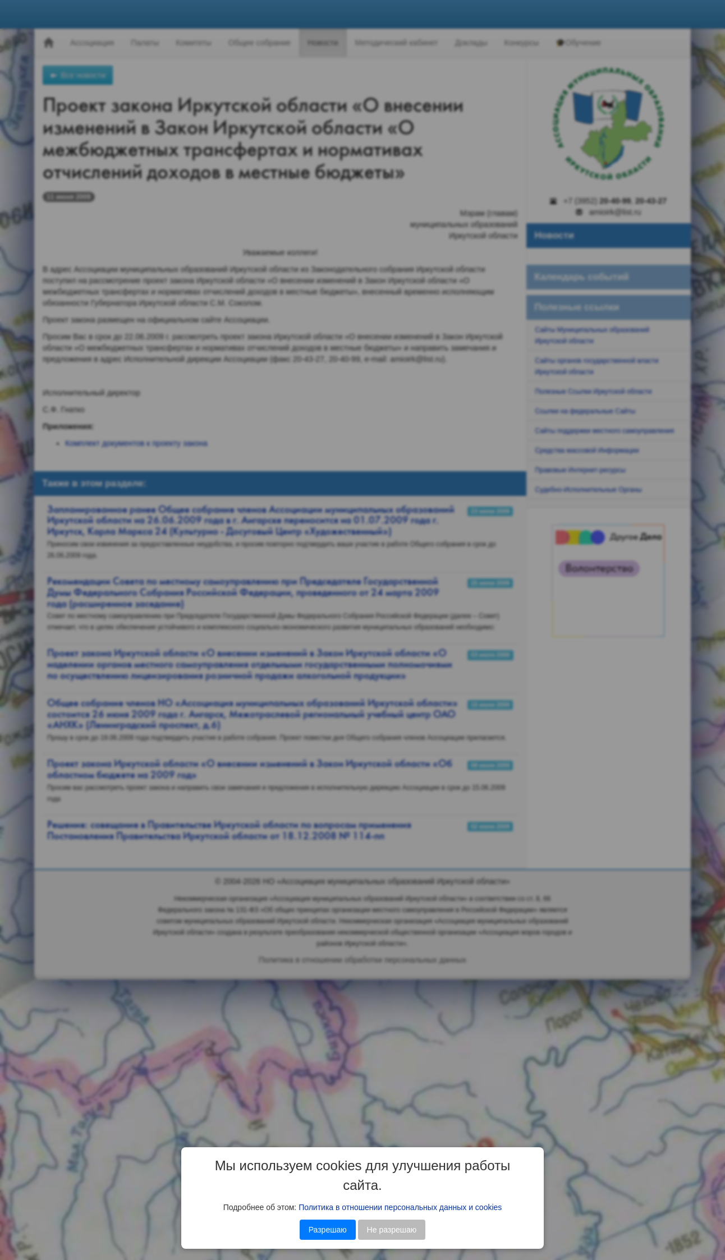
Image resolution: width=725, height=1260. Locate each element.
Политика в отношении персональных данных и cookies (400, 1207)
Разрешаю (328, 1229)
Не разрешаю (392, 1229)
